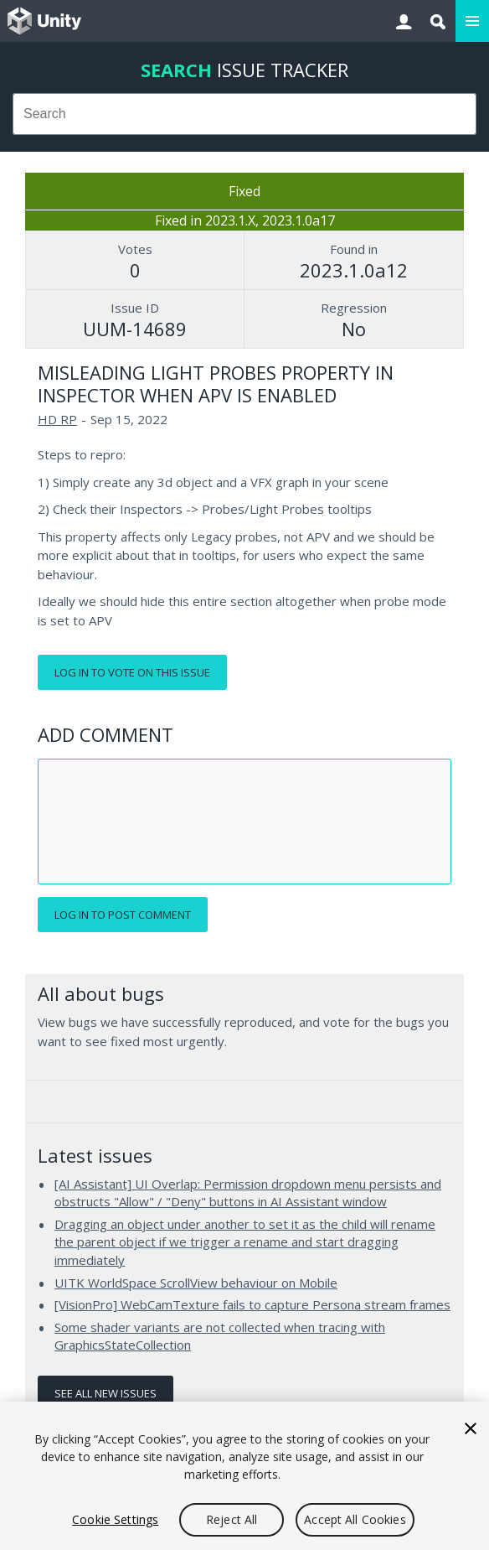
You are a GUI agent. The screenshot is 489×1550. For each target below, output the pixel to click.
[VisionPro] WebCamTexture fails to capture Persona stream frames (252, 1304)
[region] (244, 1476)
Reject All (231, 1519)
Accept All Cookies (355, 1519)
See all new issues (105, 1393)
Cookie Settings (115, 1519)
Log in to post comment (122, 914)
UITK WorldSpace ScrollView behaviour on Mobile (195, 1282)
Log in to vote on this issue (132, 672)
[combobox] (244, 114)
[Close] (471, 1428)
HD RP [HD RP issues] (57, 419)
